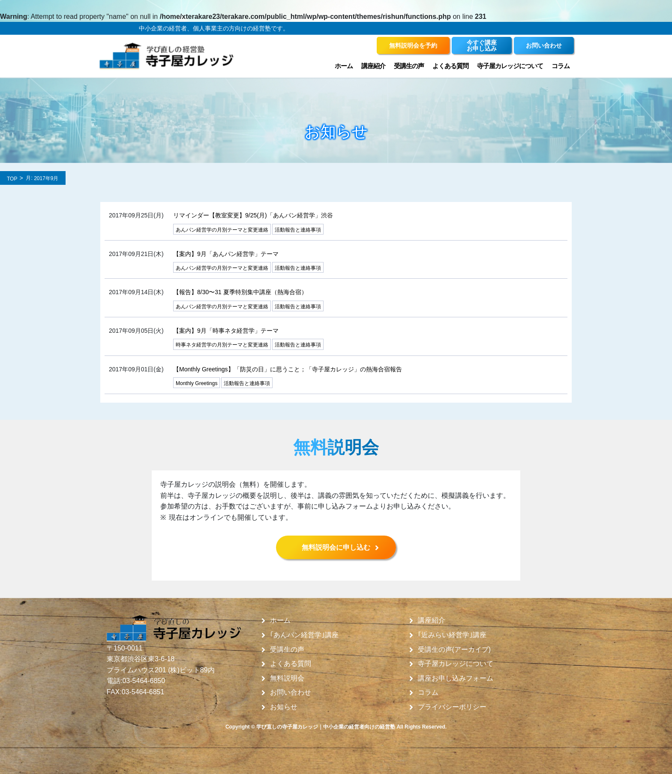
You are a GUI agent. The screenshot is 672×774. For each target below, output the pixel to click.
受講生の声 (409, 65)
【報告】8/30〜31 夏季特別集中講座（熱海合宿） (240, 292)
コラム (561, 65)
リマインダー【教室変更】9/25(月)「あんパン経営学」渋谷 (253, 215)
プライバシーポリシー (452, 707)
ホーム (344, 65)
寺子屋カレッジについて (510, 65)
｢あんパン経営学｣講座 (304, 635)
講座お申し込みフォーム (455, 678)
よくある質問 (450, 65)
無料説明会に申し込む (336, 547)
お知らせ (283, 707)
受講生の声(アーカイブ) (454, 649)
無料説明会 (287, 678)
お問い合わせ (290, 692)
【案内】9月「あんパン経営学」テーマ (226, 253)
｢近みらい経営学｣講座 (452, 635)
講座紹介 (373, 65)
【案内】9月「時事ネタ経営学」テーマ (226, 330)
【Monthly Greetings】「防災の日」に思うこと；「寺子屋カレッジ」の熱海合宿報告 (287, 369)
